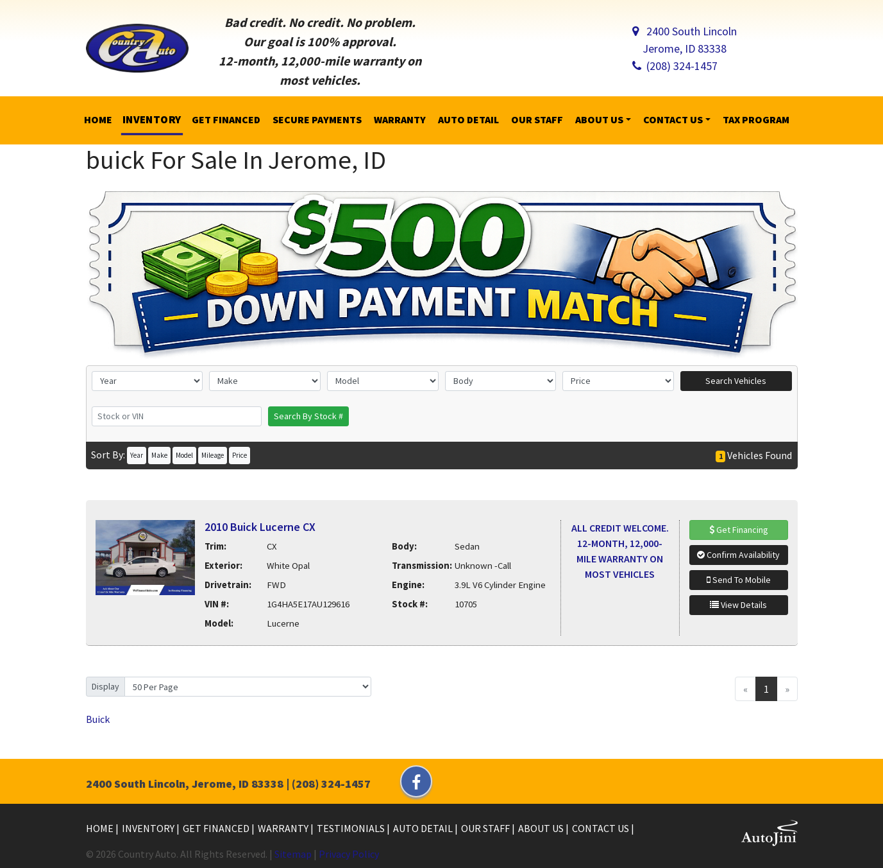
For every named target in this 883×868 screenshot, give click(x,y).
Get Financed (217, 828)
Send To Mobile (739, 580)
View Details (738, 605)
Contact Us (601, 828)
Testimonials (352, 828)
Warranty (284, 828)
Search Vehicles (735, 380)
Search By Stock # (308, 416)
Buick (98, 719)
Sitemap (293, 853)
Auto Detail (424, 828)
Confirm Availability (738, 554)
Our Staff (486, 828)
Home (100, 828)
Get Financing (738, 529)
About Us (542, 828)
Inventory (149, 828)
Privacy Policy (349, 853)
